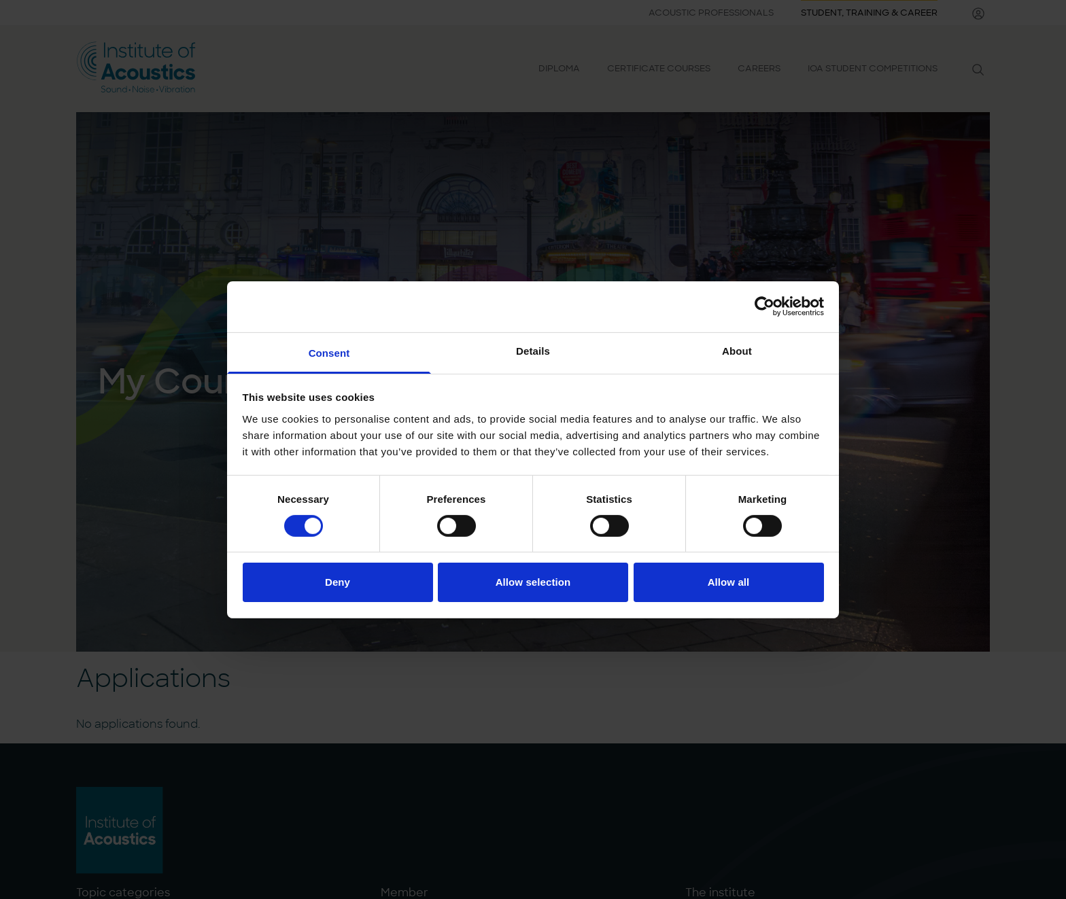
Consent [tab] (329, 352)
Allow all (729, 582)
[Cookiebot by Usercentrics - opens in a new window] (764, 306)
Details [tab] (533, 350)
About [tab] (737, 350)
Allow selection (533, 582)
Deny (337, 582)
